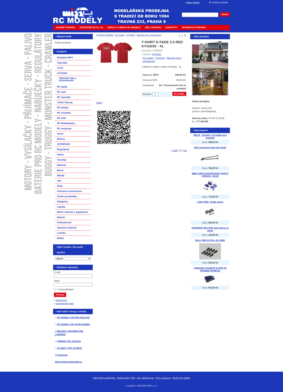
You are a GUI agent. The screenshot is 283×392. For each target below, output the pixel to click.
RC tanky (62, 86)
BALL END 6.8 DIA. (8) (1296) (210, 240)
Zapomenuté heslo (65, 303)
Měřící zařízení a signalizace (72, 212)
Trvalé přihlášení (66, 289)
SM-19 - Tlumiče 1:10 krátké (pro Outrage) (210, 136)
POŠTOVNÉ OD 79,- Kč (91, 27)
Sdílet (99, 103)
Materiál (61, 165)
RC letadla (63, 107)
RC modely (120, 35)
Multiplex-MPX (65, 57)
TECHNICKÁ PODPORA (194, 27)
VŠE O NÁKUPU (153, 27)
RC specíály (63, 97)
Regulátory (63, 149)
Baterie (61, 217)
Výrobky (61, 159)
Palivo (60, 154)
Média (60, 238)
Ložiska (61, 233)
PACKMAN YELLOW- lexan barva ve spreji (210, 229)
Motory (61, 139)
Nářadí (60, 175)
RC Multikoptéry (66, 123)
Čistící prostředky (67, 196)
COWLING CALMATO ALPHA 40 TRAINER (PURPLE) (210, 269)
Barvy (60, 170)
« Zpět (174, 150)
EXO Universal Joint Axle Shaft (210, 147)
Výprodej (62, 62)
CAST (60, 68)
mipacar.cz (80, 13)
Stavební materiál (67, 227)
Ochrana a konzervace (69, 191)
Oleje (60, 186)
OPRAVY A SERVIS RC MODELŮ (124, 27)
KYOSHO (131, 35)
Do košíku (179, 94)
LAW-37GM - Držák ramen (210, 202)
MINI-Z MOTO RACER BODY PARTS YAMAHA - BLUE (210, 175)
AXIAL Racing (65, 102)
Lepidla (61, 206)
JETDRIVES (63, 144)
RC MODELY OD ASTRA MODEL (73, 324)
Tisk (185, 150)
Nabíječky (62, 201)
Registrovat (61, 300)
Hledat (224, 14)
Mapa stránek (193, 2)
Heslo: (57, 281)
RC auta (61, 92)
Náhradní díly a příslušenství (149, 35)
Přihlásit (60, 295)
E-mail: (57, 272)
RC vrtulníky (64, 112)
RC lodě (61, 118)
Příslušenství (64, 222)
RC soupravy (64, 128)
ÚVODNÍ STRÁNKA (65, 27)
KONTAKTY (171, 27)
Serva (60, 133)
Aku (59, 180)
